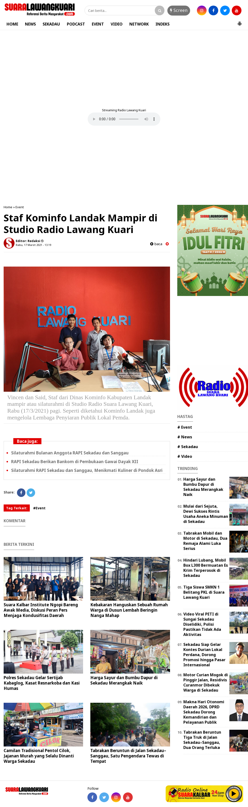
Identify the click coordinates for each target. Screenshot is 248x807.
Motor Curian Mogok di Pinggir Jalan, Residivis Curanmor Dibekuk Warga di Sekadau (205, 682)
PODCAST (76, 24)
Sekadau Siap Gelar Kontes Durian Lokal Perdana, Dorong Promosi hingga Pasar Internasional (204, 654)
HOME (12, 24)
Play (234, 793)
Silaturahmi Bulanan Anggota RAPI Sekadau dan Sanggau (70, 453)
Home (8, 207)
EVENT (98, 24)
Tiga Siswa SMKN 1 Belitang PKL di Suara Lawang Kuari (204, 592)
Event (20, 207)
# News (184, 437)
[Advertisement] (124, 67)
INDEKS (162, 24)
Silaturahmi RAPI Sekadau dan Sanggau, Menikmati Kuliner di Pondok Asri (87, 470)
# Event (184, 427)
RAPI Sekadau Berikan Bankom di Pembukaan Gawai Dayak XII (74, 461)
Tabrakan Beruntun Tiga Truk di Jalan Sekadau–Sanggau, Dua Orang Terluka (202, 739)
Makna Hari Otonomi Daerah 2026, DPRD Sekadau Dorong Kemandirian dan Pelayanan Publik (203, 712)
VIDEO (117, 24)
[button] (239, 21)
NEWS (30, 24)
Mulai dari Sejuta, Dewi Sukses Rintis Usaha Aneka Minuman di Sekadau (205, 513)
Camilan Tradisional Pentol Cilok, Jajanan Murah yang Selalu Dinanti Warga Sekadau (39, 756)
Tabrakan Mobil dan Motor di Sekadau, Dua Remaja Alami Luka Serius (205, 540)
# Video (184, 456)
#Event (39, 508)
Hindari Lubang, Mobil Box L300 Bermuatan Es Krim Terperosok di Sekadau (205, 567)
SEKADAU (51, 24)
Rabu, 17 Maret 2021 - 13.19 (33, 245)
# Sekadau (187, 446)
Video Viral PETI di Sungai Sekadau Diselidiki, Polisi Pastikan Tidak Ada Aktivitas (202, 624)
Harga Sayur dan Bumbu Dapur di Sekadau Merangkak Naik (124, 680)
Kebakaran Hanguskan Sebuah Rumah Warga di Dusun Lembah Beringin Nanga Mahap (129, 610)
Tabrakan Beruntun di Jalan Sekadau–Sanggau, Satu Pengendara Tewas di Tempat (128, 756)
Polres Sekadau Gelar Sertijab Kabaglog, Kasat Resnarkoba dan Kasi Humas (42, 683)
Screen (178, 10)
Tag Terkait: (16, 508)
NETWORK (139, 24)
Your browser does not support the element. (124, 119)
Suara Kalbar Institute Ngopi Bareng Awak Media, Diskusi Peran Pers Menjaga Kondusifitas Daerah (41, 610)
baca (156, 244)
